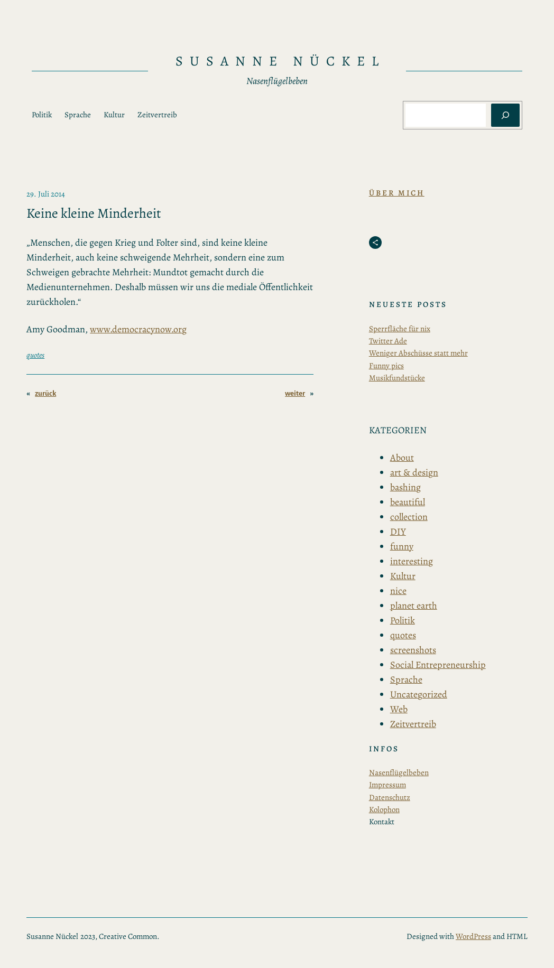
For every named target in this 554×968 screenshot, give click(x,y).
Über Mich (396, 193)
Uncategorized (418, 694)
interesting (411, 561)
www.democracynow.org (138, 329)
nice (398, 590)
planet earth (413, 605)
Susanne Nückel (280, 61)
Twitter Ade (388, 341)
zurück (45, 393)
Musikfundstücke (397, 378)
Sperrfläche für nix (399, 328)
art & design (414, 472)
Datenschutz (389, 797)
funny (401, 546)
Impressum (387, 784)
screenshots (413, 650)
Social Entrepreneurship (438, 664)
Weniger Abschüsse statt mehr (418, 353)
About (402, 457)
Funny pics (386, 365)
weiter (295, 393)
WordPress (473, 936)
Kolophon (384, 809)
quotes (35, 355)
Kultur (403, 576)
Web (399, 709)
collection (409, 516)
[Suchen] (505, 115)
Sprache (406, 679)
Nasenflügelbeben (399, 772)
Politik (402, 620)
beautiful (407, 502)
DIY (398, 531)
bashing (405, 487)
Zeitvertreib (413, 724)
